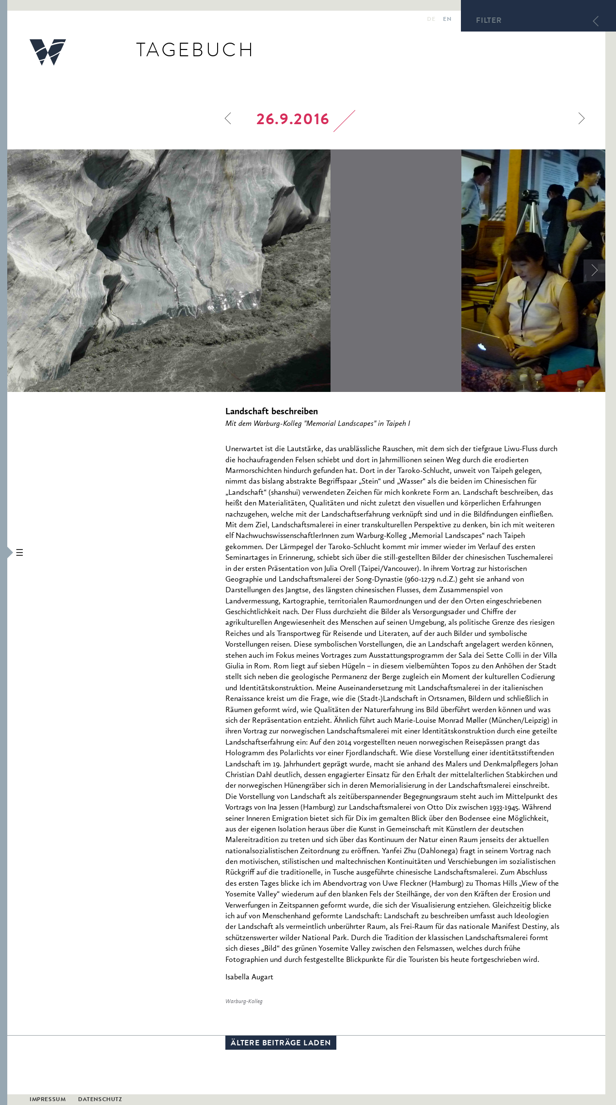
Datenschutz (100, 1100)
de (431, 20)
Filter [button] (489, 21)
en (447, 20)
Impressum (47, 1100)
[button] (3, 552)
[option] (234, 270)
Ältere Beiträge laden (281, 1044)
